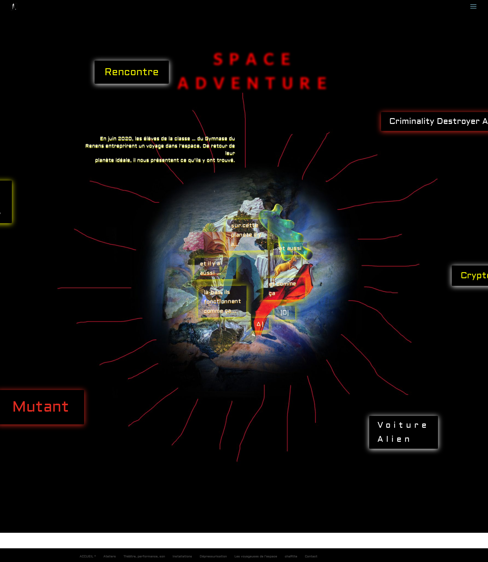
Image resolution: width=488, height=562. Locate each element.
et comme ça (282, 288)
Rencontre (132, 72)
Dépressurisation (213, 556)
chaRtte (291, 556)
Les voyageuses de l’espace (255, 556)
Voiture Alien (403, 432)
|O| (284, 312)
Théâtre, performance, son (144, 556)
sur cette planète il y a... (246, 235)
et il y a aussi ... (210, 268)
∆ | (260, 324)
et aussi (290, 248)
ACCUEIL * (88, 556)
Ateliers (109, 556)
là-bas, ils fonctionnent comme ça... (222, 301)
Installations (182, 556)
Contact (311, 556)
